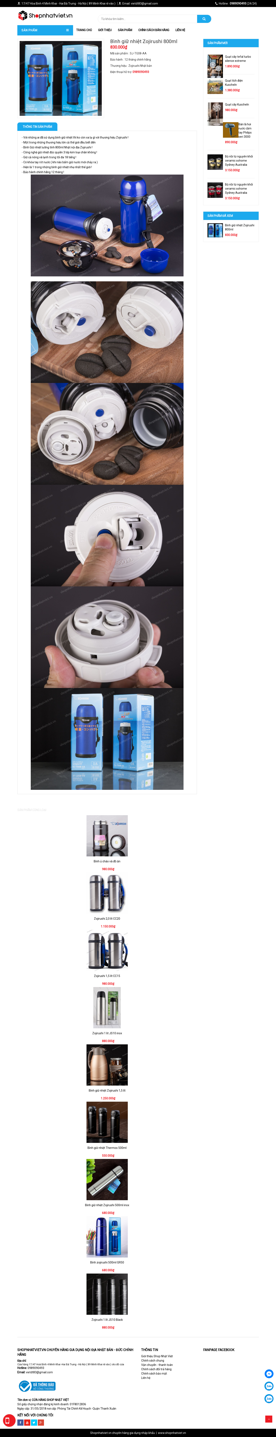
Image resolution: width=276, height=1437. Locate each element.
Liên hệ (180, 30)
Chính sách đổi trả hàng (156, 1369)
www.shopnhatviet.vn (172, 1433)
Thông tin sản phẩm (37, 126)
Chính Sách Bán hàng (153, 30)
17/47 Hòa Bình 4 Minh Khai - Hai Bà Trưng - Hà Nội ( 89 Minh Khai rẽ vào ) (66, 3)
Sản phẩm (125, 30)
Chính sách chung (152, 1360)
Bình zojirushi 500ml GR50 (107, 1262)
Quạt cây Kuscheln (237, 104)
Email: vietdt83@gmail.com (138, 3)
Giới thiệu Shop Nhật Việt (157, 1356)
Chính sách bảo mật (154, 1373)
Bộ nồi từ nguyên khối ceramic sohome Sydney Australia (239, 160)
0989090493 (36, 1368)
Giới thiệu (105, 30)
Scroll (268, 1419)
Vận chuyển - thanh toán (157, 1365)
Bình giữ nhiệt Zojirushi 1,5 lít (107, 1090)
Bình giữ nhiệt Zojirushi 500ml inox (107, 1205)
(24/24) (236, 3)
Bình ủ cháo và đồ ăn (107, 861)
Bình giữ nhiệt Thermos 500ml (107, 1147)
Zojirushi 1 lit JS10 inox (107, 1033)
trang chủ (84, 30)
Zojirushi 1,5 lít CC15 (107, 976)
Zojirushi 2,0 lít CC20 (107, 918)
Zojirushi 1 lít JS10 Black (107, 1319)
